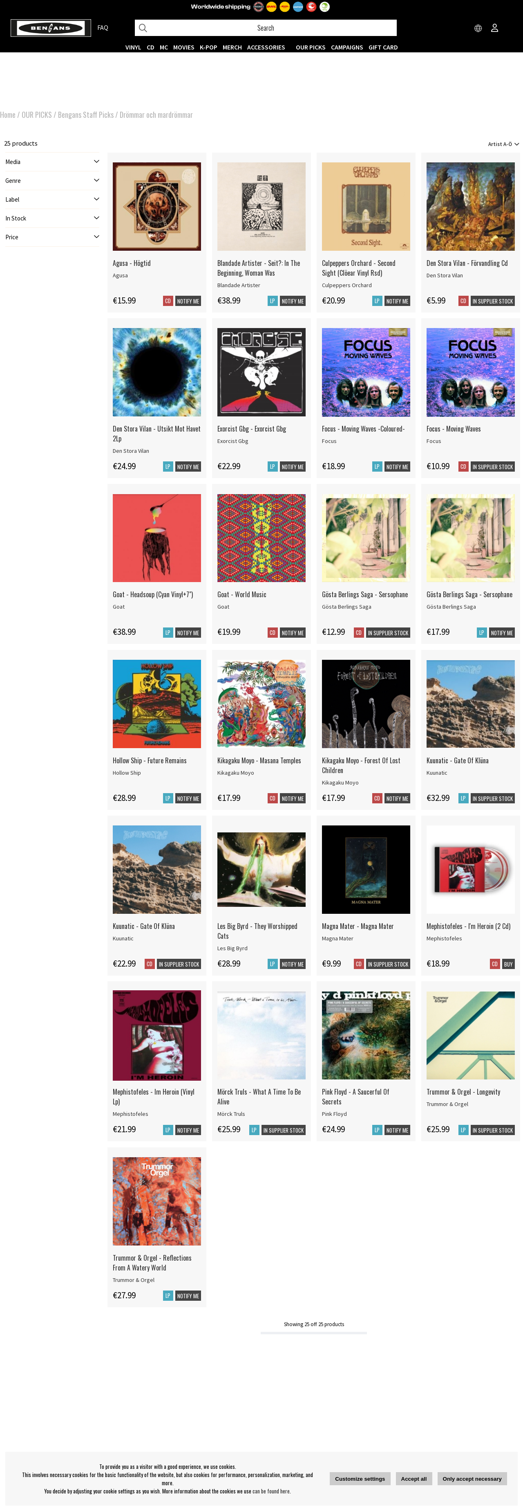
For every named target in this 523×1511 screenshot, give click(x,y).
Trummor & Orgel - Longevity (463, 1092)
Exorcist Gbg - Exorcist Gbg (251, 429)
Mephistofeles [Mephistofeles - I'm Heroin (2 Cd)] (444, 938)
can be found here (271, 1491)
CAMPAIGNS (347, 47)
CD (150, 47)
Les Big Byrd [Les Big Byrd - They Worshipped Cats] (232, 948)
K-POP (208, 47)
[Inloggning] (494, 29)
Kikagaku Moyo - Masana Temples (259, 760)
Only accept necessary (472, 1479)
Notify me (188, 301)
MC (164, 47)
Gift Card (383, 47)
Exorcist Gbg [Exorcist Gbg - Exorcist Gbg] (232, 441)
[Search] (266, 28)
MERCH (232, 47)
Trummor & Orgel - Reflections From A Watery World (152, 1263)
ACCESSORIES (266, 47)
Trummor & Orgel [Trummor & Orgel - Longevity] (447, 1104)
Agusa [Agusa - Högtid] (120, 275)
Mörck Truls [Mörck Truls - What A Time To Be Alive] (231, 1114)
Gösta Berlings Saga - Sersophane (365, 594)
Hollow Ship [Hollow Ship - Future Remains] (127, 772)
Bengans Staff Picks (86, 114)
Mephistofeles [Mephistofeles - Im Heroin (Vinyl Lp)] (130, 1114)
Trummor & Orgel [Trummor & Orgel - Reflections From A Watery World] (133, 1280)
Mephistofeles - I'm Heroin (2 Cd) (468, 926)
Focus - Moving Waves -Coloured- (363, 429)
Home (8, 114)
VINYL (133, 47)
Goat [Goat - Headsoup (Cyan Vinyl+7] (119, 606)
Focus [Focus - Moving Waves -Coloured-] (329, 441)
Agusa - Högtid (132, 263)
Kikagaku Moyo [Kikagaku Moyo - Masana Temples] (235, 772)
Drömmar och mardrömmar (156, 114)
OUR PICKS (311, 47)
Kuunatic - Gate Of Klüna (458, 760)
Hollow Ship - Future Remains (150, 760)
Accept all (414, 1479)
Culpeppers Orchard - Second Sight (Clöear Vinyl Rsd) (359, 268)
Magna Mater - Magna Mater (358, 926)
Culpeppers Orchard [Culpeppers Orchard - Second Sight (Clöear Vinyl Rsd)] (347, 285)
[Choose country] (478, 28)
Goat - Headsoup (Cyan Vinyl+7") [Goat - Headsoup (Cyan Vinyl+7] (153, 594)
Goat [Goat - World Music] (223, 606)
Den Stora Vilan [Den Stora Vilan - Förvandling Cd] (445, 275)
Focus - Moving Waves (454, 429)
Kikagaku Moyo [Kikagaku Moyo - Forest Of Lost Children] (340, 782)
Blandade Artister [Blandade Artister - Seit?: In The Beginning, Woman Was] (238, 285)
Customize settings (360, 1479)
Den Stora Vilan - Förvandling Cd (467, 263)
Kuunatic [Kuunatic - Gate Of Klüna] (437, 772)
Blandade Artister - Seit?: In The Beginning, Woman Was (258, 268)
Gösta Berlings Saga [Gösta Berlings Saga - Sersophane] (346, 606)
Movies (183, 47)
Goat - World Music (241, 594)
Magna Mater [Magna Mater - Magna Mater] (337, 938)
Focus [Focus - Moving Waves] (434, 441)
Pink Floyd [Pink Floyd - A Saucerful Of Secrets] (334, 1114)
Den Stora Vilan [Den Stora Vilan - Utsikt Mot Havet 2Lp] (131, 450)
